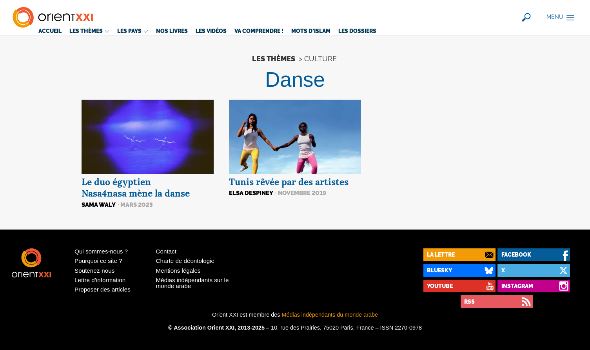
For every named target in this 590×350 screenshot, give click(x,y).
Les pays (132, 30)
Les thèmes (89, 30)
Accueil (50, 30)
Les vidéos (211, 30)
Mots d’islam (310, 30)
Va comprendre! (258, 30)
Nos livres (172, 30)
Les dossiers (357, 30)
